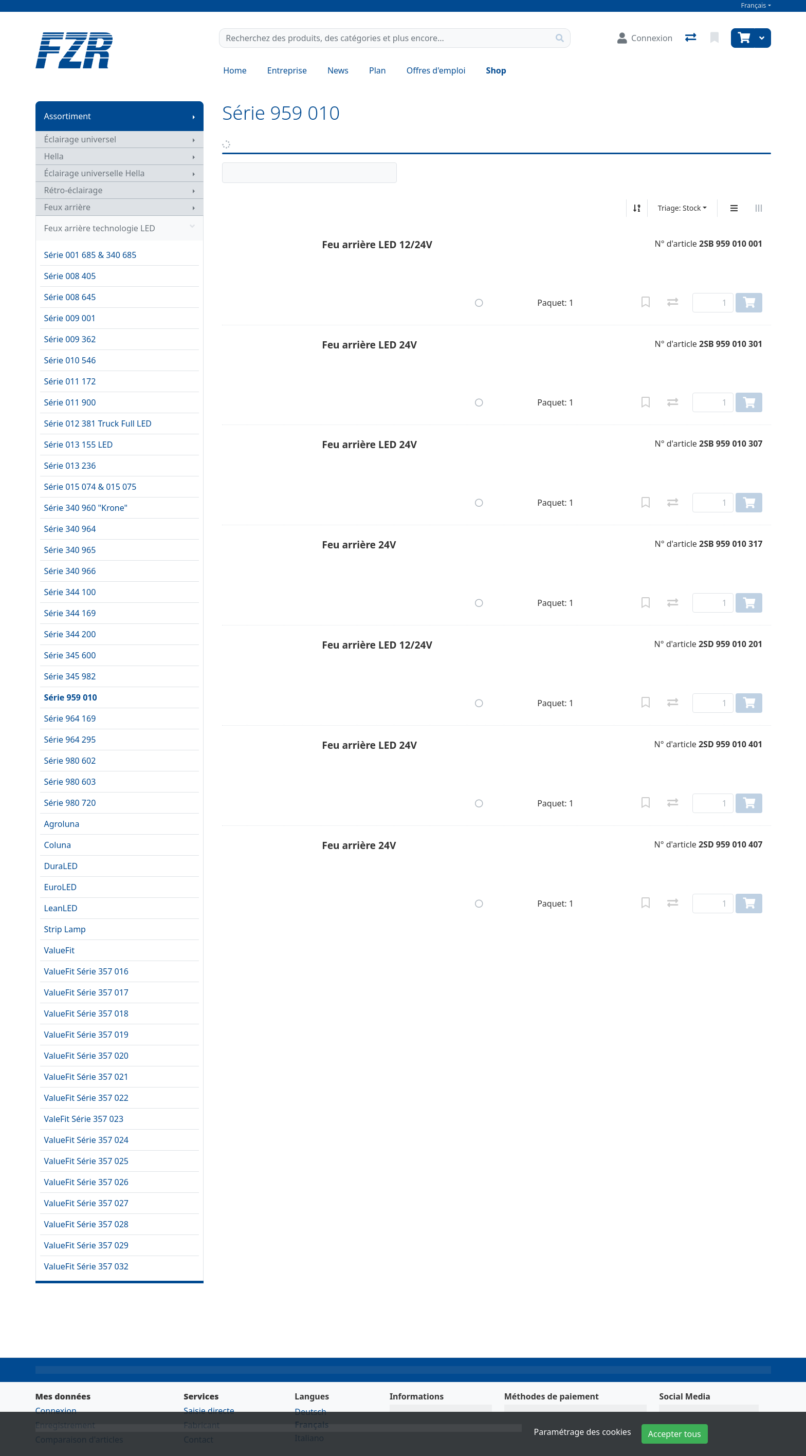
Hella (54, 156)
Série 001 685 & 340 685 (90, 255)
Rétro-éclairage (73, 190)
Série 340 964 (70, 529)
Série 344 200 (70, 634)
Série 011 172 (70, 381)
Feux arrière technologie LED (119, 228)
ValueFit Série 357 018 (86, 1013)
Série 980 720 (70, 802)
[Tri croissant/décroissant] (637, 208)
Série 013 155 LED (78, 444)
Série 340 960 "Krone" (86, 507)
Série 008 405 (70, 276)
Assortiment (67, 116)
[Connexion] (645, 38)
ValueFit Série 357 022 (86, 1097)
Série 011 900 (70, 402)
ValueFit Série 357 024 (86, 1140)
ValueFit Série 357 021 (86, 1076)
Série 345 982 (70, 676)
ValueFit (59, 950)
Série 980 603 (70, 781)
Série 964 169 (70, 718)
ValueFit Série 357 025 (86, 1161)
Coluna (57, 845)
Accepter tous (674, 1434)
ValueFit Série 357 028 (86, 1224)
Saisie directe (209, 1410)
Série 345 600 (70, 655)
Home (235, 70)
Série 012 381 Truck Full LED (98, 423)
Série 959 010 (70, 697)
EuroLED (60, 887)
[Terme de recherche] (384, 38)
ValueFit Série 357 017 (86, 992)
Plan (377, 70)
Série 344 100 (70, 592)
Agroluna (62, 824)
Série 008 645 (70, 297)
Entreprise (287, 70)
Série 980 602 (70, 760)
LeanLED (61, 908)
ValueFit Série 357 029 (86, 1245)
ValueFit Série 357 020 (86, 1055)
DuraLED (61, 866)
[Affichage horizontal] (758, 208)
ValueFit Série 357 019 (86, 1034)
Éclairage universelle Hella (94, 173)
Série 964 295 (70, 739)
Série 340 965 (70, 550)
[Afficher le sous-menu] (194, 116)
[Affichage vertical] (734, 208)
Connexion (56, 1410)
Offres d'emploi (436, 70)
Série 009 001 (70, 318)
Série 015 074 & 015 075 (90, 486)
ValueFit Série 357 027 (86, 1203)
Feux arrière (67, 207)
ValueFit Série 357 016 (86, 971)
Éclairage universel (80, 139)
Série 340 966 (70, 571)
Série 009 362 (70, 339)
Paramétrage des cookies (582, 1431)
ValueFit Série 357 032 (86, 1266)
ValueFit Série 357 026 (86, 1182)
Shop (496, 70)
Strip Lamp (65, 929)
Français (753, 5)
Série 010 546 (70, 360)
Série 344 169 (70, 613)
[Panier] (743, 38)
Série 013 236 (70, 465)
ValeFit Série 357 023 (84, 1119)
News (338, 70)
